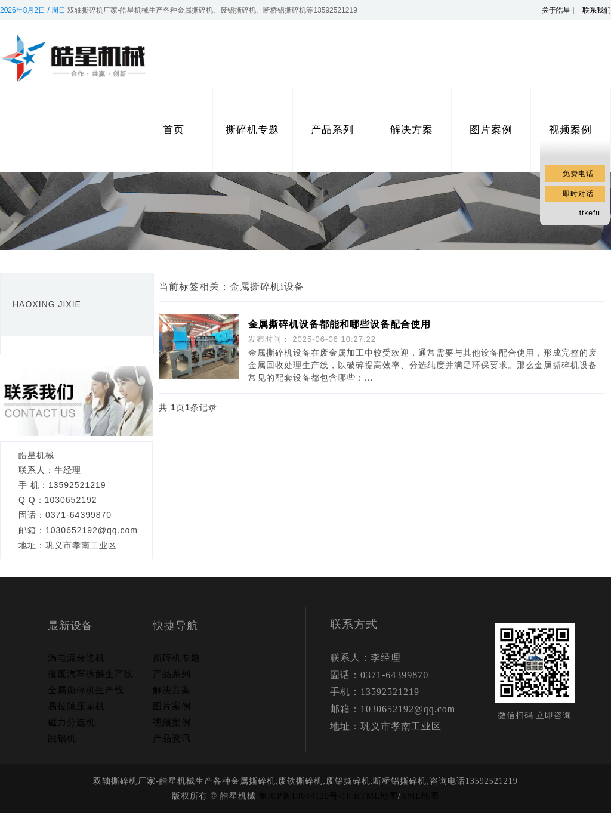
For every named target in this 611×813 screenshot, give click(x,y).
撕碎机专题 (252, 129)
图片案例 (491, 129)
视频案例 (172, 722)
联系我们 (596, 10)
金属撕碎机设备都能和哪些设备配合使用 (339, 324)
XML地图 (420, 796)
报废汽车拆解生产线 (91, 674)
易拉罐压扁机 (76, 706)
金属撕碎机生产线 (86, 690)
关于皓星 (556, 10)
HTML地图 (376, 796)
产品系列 (332, 129)
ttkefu (589, 213)
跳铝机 (62, 738)
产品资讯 (172, 738)
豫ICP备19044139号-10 (304, 796)
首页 (173, 129)
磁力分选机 (71, 722)
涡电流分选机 (76, 658)
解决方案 (411, 129)
